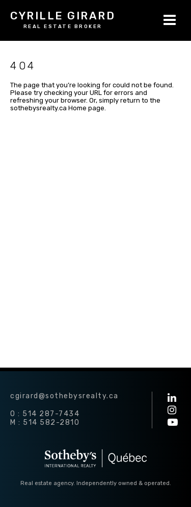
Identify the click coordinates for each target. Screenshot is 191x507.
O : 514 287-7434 (44, 413)
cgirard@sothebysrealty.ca (64, 396)
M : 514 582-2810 (44, 422)
